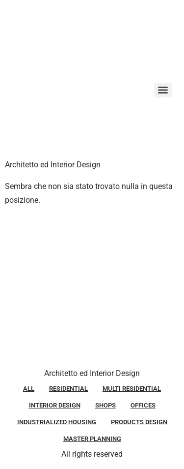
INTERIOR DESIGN (54, 405)
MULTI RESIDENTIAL (132, 388)
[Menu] (163, 90)
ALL (28, 388)
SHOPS (105, 405)
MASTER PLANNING (92, 438)
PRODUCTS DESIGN (139, 422)
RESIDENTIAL (68, 388)
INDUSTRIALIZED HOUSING (56, 422)
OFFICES (143, 405)
